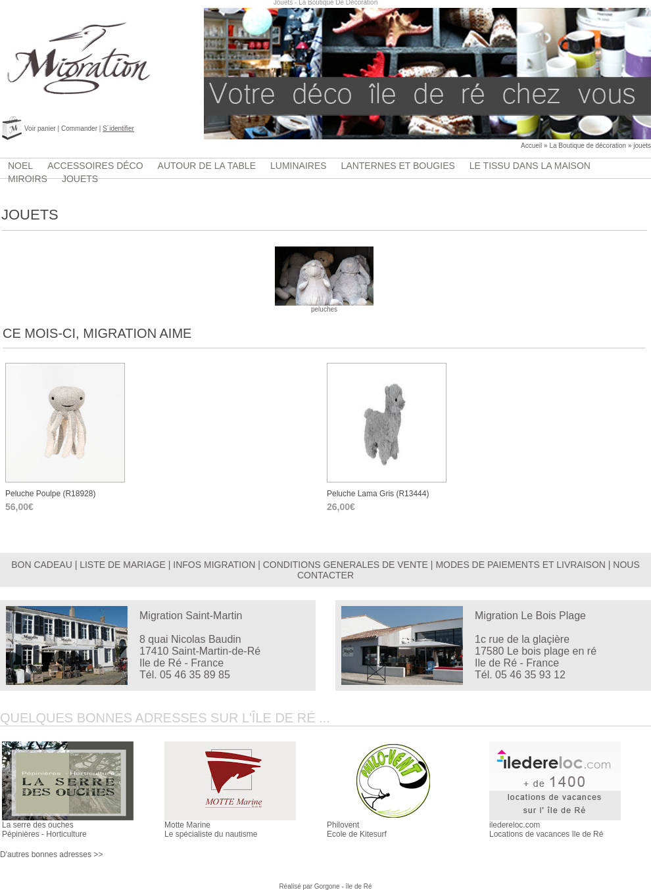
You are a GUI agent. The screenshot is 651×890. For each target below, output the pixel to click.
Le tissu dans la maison (530, 165)
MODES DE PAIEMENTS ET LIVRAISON (520, 564)
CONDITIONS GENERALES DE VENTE (345, 564)
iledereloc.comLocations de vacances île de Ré (546, 829)
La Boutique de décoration (587, 145)
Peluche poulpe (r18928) (50, 493)
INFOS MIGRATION (214, 564)
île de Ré (359, 886)
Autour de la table (207, 165)
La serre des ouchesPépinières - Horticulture (44, 829)
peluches (324, 306)
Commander (79, 128)
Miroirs (27, 179)
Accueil (531, 145)
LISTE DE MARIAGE (123, 564)
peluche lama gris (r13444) (378, 493)
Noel (20, 165)
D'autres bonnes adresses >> (51, 854)
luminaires (298, 165)
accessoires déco (95, 165)
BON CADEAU (41, 564)
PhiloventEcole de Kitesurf (357, 829)
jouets (642, 145)
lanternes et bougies (398, 165)
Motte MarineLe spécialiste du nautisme (210, 829)
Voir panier (40, 128)
